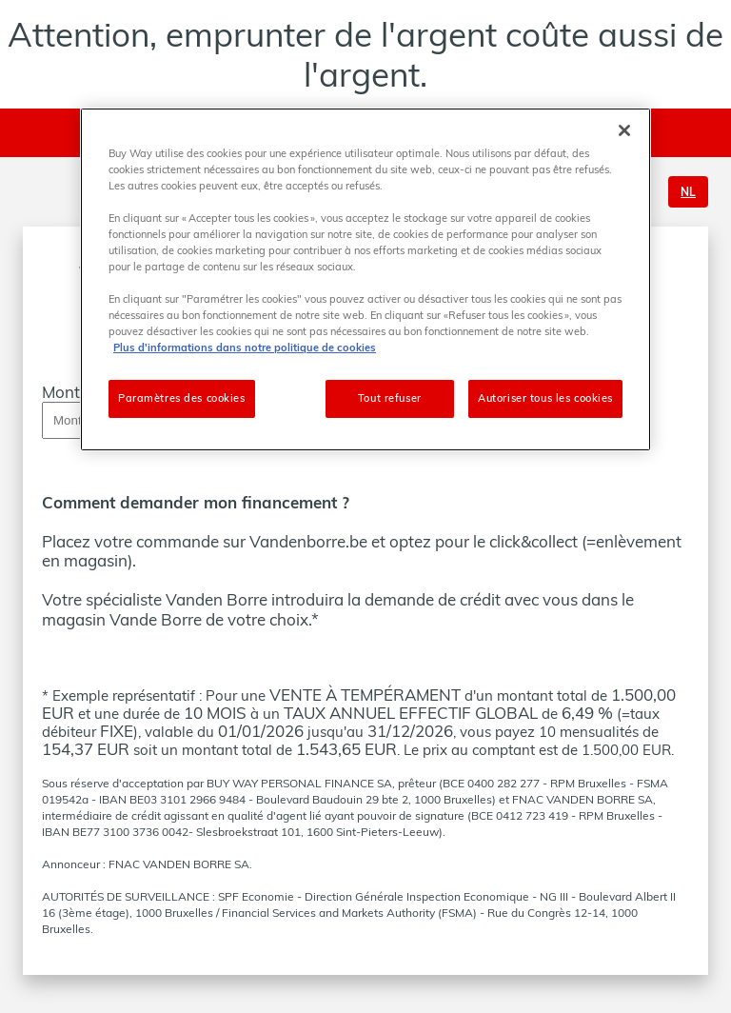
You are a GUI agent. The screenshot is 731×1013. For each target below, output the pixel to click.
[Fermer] (624, 130)
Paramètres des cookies (182, 398)
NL (688, 192)
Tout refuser (390, 398)
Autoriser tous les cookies (545, 398)
